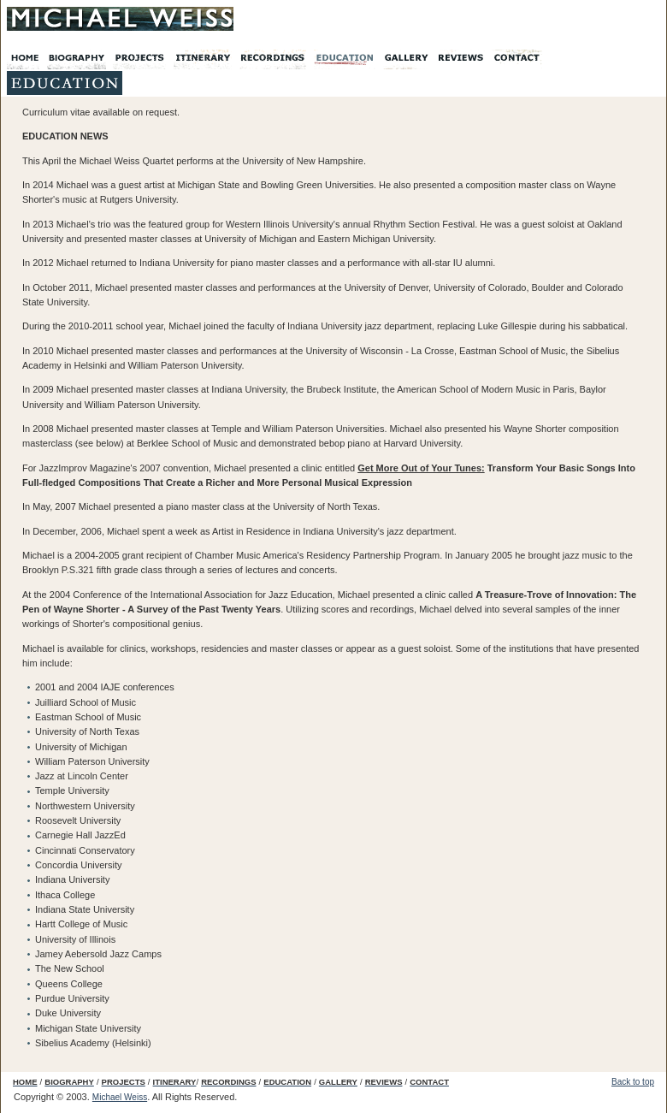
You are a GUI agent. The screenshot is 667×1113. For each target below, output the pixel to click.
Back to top (632, 1081)
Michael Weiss (119, 1097)
